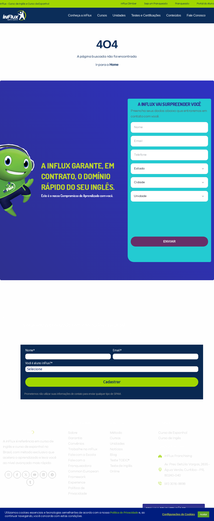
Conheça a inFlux (79, 15)
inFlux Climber (128, 3)
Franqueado (182, 3)
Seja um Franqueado (155, 3)
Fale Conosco (196, 15)
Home (113, 65)
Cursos (102, 15)
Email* (117, 350)
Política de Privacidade (124, 512)
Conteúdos (173, 15)
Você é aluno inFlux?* (38, 363)
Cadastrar (111, 382)
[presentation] (169, 220)
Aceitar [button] (203, 514)
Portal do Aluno (205, 3)
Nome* (30, 350)
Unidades (119, 15)
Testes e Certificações (145, 15)
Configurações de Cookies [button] (178, 514)
